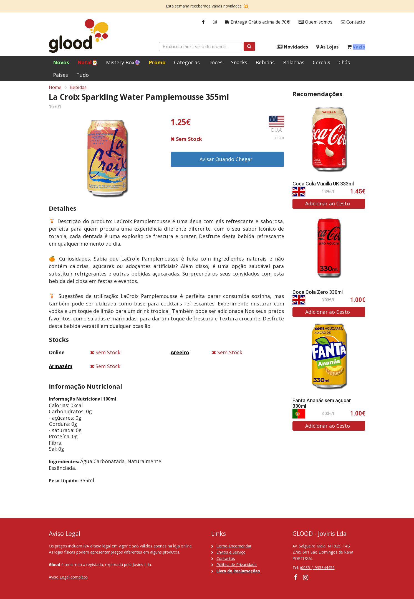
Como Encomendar (233, 546)
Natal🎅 (87, 62)
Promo (157, 62)
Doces (215, 62)
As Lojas (327, 47)
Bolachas (293, 62)
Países (60, 75)
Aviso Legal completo (68, 577)
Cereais (321, 62)
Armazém (60, 369)
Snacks (239, 62)
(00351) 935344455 (317, 567)
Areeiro (180, 355)
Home (55, 90)
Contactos (225, 558)
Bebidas (265, 62)
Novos (61, 62)
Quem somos (315, 22)
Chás (344, 62)
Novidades (292, 47)
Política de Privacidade (236, 564)
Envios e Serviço (231, 552)
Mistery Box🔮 (123, 62)
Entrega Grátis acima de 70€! (257, 22)
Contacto (353, 22)
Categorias (187, 62)
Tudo (82, 75)
